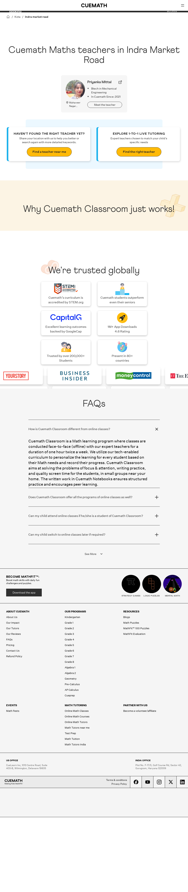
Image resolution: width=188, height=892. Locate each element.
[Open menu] (182, 5)
